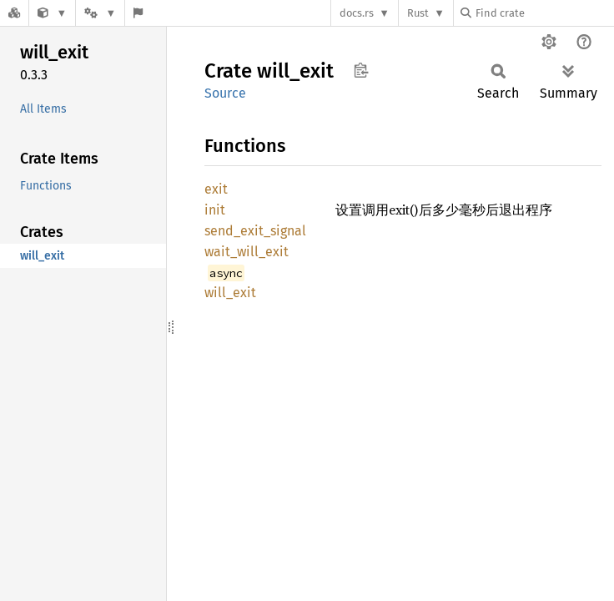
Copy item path (361, 70)
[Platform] (100, 13)
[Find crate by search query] (544, 13)
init (214, 210)
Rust (418, 13)
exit (216, 189)
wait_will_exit (246, 252)
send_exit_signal (255, 231)
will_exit (230, 292)
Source (225, 93)
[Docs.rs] (14, 13)
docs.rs (357, 13)
